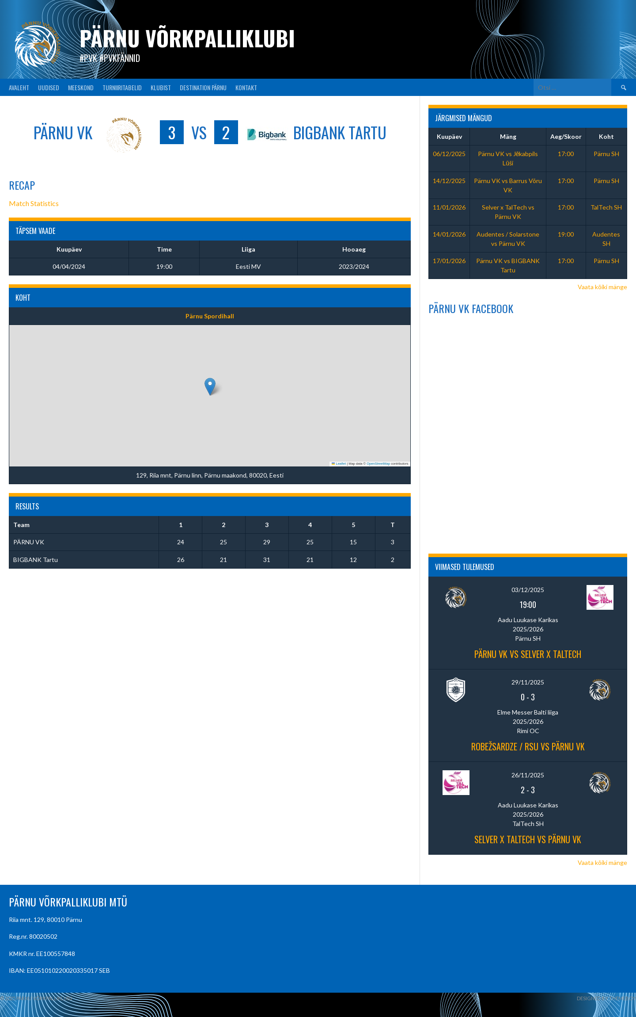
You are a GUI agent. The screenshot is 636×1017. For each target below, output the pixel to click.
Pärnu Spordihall (210, 316)
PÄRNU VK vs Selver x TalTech (527, 654)
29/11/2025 (527, 682)
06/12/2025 (449, 153)
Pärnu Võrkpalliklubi (187, 38)
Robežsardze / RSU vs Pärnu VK (528, 746)
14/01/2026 (449, 234)
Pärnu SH (606, 153)
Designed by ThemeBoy (606, 998)
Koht (606, 136)
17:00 (566, 153)
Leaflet (339, 464)
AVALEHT (19, 87)
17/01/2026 (449, 260)
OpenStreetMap (378, 464)
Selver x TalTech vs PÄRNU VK (527, 839)
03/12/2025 (527, 589)
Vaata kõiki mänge (602, 287)
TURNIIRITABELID (122, 87)
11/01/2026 (449, 207)
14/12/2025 (449, 180)
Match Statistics (34, 203)
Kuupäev (449, 136)
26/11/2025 (527, 775)
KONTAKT (246, 87)
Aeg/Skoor (566, 136)
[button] (210, 387)
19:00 (566, 234)
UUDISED (48, 87)
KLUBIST (161, 87)
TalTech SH (606, 207)
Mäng (508, 136)
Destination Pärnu (203, 87)
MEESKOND (81, 87)
